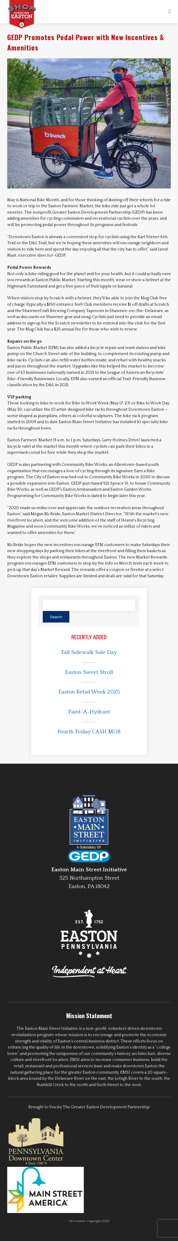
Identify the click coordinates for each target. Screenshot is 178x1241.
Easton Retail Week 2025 (89, 692)
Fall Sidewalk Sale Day (89, 652)
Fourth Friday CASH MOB (89, 732)
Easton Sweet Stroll (89, 672)
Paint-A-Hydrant (89, 712)
